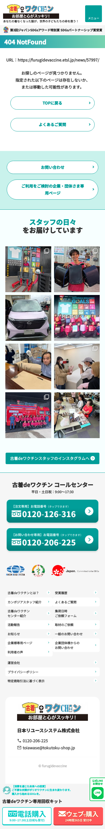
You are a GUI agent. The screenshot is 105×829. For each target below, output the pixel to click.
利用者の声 (29, 652)
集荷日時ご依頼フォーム (76, 613)
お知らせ (29, 634)
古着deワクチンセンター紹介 (29, 613)
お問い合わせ (52, 167)
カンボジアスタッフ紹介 (29, 602)
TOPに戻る (52, 103)
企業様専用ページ (29, 643)
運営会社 (53, 662)
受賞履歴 (76, 593)
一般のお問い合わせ (76, 634)
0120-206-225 (32, 740)
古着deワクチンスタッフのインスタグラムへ (52, 458)
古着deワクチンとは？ (29, 593)
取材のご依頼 (76, 624)
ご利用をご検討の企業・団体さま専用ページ (52, 189)
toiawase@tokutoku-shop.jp (46, 747)
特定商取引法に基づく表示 (53, 681)
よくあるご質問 (52, 124)
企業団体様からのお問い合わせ (76, 645)
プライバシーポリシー (53, 672)
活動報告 (29, 624)
